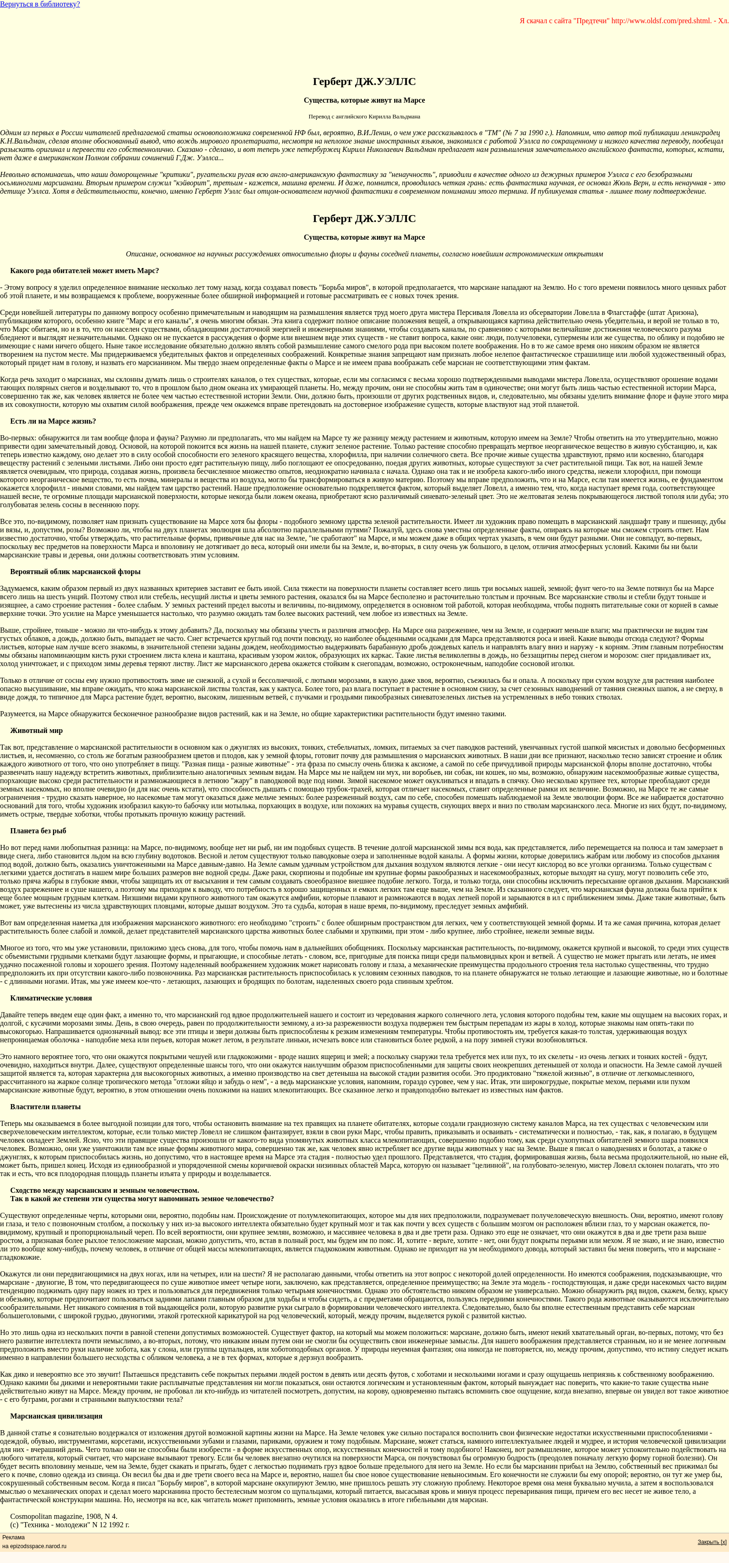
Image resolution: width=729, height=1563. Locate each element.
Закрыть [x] (712, 1542)
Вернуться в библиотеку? (40, 4)
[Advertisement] (364, 46)
